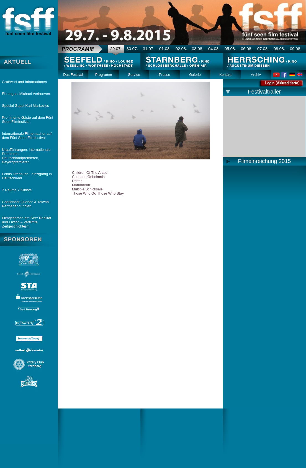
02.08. (181, 48)
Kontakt (225, 75)
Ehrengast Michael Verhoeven (26, 94)
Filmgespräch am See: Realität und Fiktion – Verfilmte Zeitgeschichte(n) (26, 222)
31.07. (149, 48)
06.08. (247, 48)
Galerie (195, 75)
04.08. (214, 48)
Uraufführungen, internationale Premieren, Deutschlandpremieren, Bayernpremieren (26, 156)
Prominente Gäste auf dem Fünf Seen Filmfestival (27, 119)
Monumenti (81, 185)
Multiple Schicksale (87, 189)
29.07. (116, 48)
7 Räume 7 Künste (17, 190)
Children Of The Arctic (89, 172)
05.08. (230, 48)
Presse (164, 75)
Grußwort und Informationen (24, 82)
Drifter (77, 181)
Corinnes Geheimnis (88, 177)
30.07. (132, 48)
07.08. (263, 48)
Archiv (256, 75)
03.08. (198, 48)
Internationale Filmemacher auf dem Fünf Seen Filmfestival (27, 135)
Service (134, 75)
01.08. (165, 48)
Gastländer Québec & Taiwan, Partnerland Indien (26, 204)
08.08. (279, 48)
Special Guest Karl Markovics (25, 106)
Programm (103, 75)
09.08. (296, 48)
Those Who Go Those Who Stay (98, 193)
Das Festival (73, 75)
